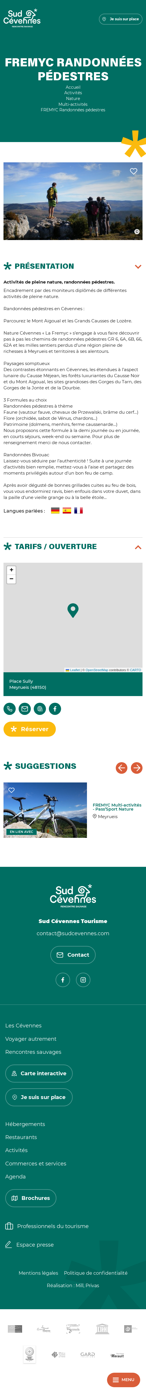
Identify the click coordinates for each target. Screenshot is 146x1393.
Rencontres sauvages (33, 1052)
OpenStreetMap (97, 670)
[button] (73, 610)
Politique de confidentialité (96, 1273)
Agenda (15, 1177)
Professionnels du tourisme (47, 1227)
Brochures (31, 1198)
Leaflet (73, 670)
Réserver (35, 729)
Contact (73, 955)
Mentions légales (38, 1273)
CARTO (135, 670)
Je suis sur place (120, 19)
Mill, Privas (87, 1285)
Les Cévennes (23, 1025)
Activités (16, 1150)
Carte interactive (39, 1073)
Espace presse (29, 1245)
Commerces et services (35, 1163)
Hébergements (25, 1124)
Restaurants (21, 1137)
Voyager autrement (30, 1039)
